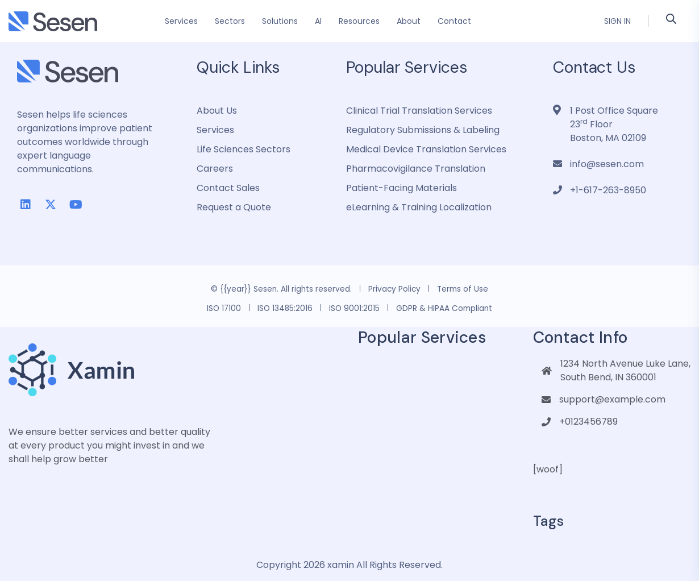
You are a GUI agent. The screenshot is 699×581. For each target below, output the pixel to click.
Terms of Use (462, 289)
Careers (215, 168)
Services (215, 129)
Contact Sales (228, 187)
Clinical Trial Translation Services (419, 110)
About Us (217, 110)
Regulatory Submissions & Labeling (423, 129)
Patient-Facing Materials (401, 187)
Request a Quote (234, 207)
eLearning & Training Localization (419, 207)
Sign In (617, 21)
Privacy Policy (394, 289)
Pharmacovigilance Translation (415, 168)
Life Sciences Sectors (243, 149)
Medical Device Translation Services (426, 149)
